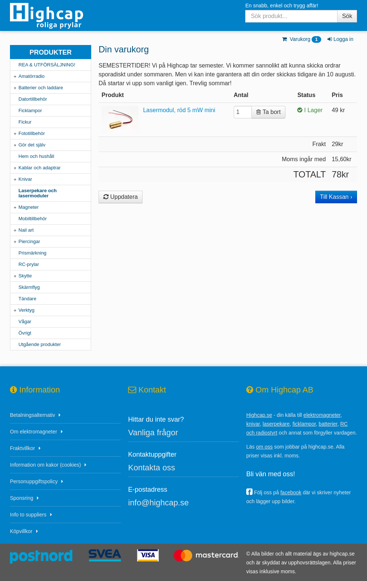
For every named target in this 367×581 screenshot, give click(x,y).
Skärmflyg (29, 287)
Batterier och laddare (40, 87)
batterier (328, 424)
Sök (347, 16)
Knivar (25, 179)
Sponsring (21, 498)
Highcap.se (259, 415)
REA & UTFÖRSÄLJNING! (46, 65)
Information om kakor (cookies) (45, 465)
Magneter (28, 207)
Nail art (26, 230)
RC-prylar (28, 264)
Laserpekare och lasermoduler (37, 193)
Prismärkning (32, 253)
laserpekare (276, 424)
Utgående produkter (39, 344)
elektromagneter (321, 415)
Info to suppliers (28, 515)
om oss (264, 447)
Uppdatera (120, 197)
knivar (253, 424)
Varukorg (301, 39)
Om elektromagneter (33, 432)
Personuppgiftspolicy (34, 481)
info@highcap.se (158, 502)
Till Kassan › (336, 197)
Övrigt (24, 333)
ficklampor (304, 424)
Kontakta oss (151, 467)
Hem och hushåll (36, 156)
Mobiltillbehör (32, 218)
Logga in (339, 39)
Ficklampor (30, 110)
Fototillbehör (31, 133)
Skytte (25, 276)
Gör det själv (31, 145)
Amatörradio (31, 76)
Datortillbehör (32, 99)
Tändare (27, 298)
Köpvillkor (21, 531)
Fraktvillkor (22, 448)
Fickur (24, 122)
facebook (290, 492)
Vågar (24, 321)
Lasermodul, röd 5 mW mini (179, 110)
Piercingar (29, 241)
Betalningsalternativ (32, 415)
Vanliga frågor (153, 432)
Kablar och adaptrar (39, 167)
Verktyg (26, 310)
